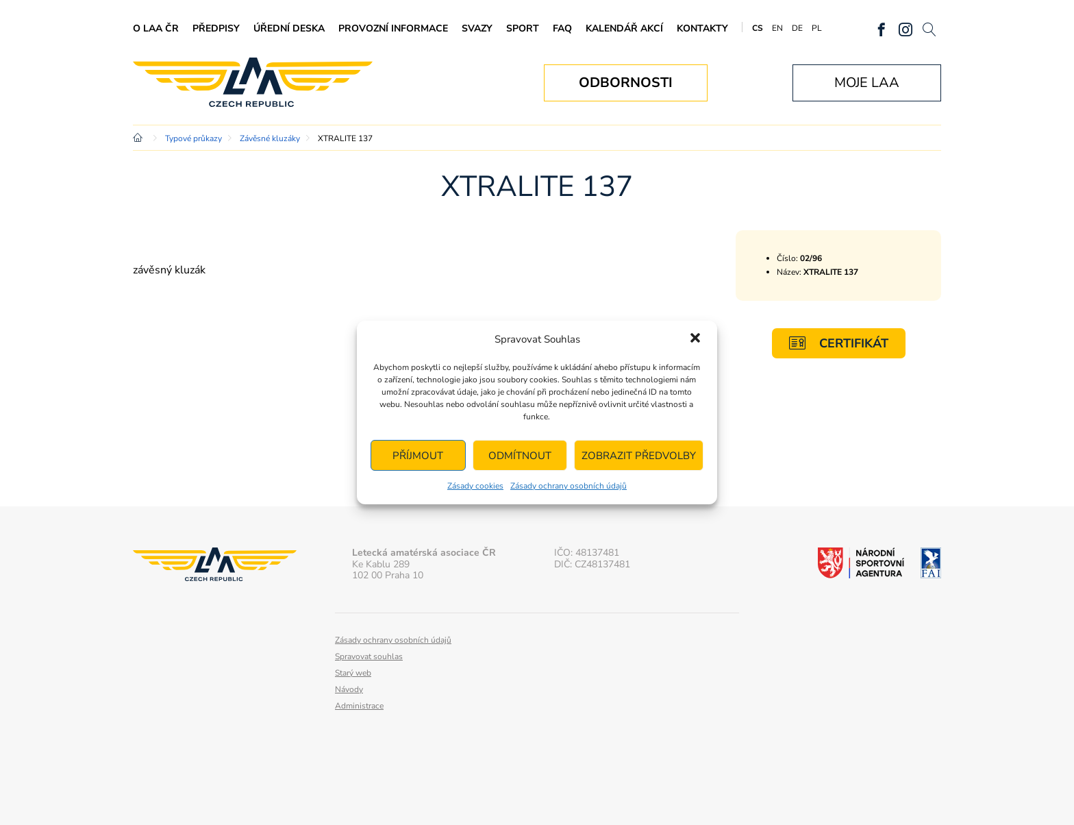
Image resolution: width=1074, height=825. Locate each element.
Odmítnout (519, 456)
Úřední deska (289, 28)
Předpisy (216, 28)
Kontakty (702, 28)
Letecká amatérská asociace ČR (253, 83)
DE (797, 28)
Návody (349, 689)
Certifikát (838, 343)
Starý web (353, 672)
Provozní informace (393, 28)
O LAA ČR (156, 28)
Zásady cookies (475, 485)
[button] (695, 339)
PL (817, 28)
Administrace (359, 705)
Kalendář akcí (624, 28)
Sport (522, 28)
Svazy (477, 28)
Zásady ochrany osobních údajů (568, 485)
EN (777, 28)
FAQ (562, 28)
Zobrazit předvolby (639, 456)
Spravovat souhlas (369, 656)
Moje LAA (866, 82)
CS (757, 28)
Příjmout (417, 456)
